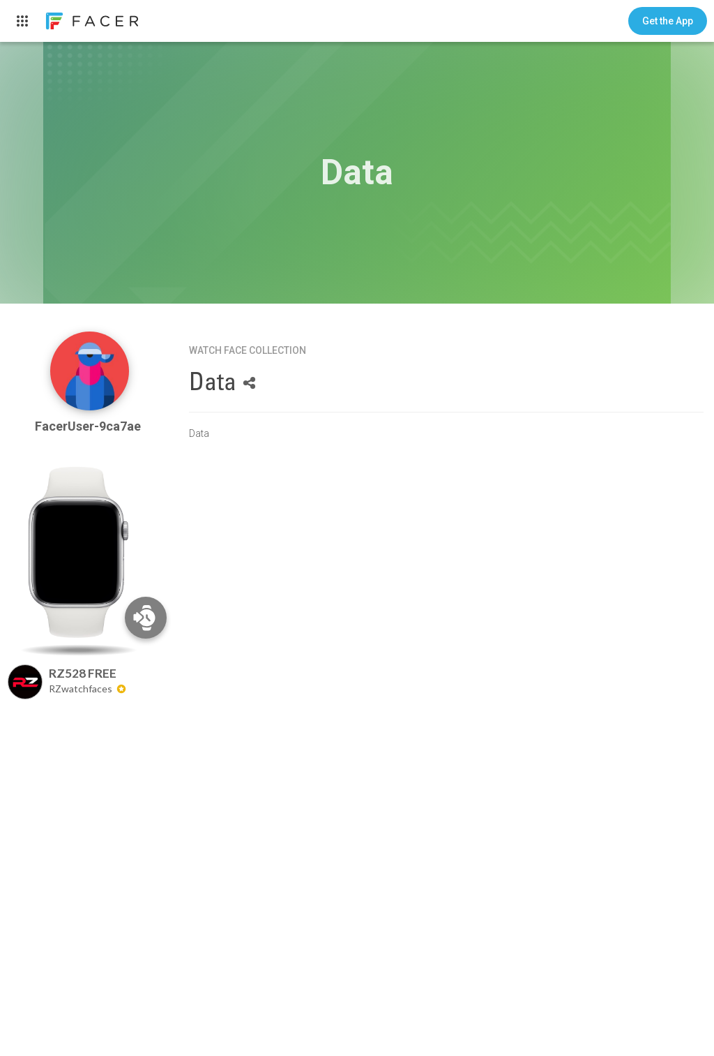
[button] (667, 21)
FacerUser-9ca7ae (89, 426)
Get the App (667, 21)
